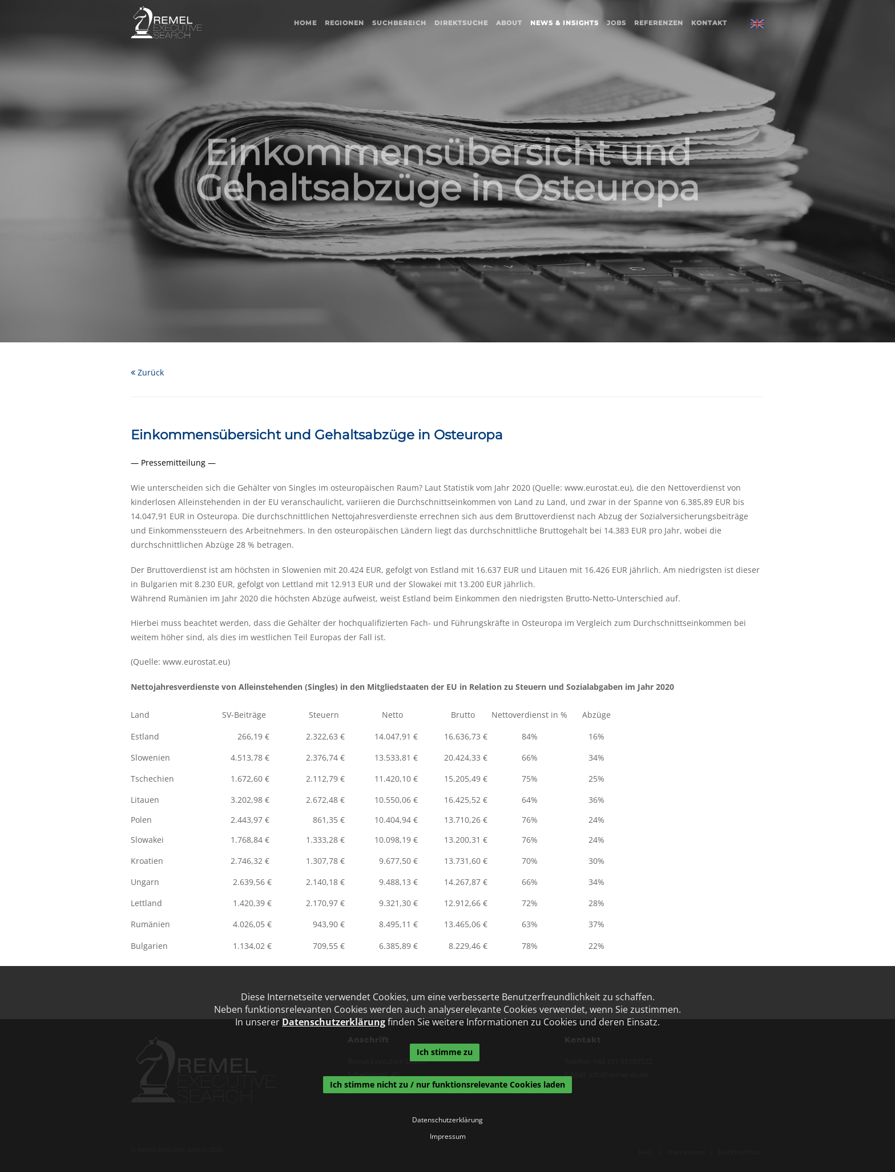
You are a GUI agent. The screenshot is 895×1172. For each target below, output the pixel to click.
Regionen (344, 23)
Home (305, 23)
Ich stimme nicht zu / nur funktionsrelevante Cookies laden (447, 1084)
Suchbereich (399, 23)
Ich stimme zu (445, 1051)
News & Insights (564, 23)
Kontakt (709, 23)
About (509, 23)
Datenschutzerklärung (333, 1022)
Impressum (448, 1137)
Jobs (616, 23)
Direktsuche (461, 23)
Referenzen (658, 23)
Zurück (147, 372)
